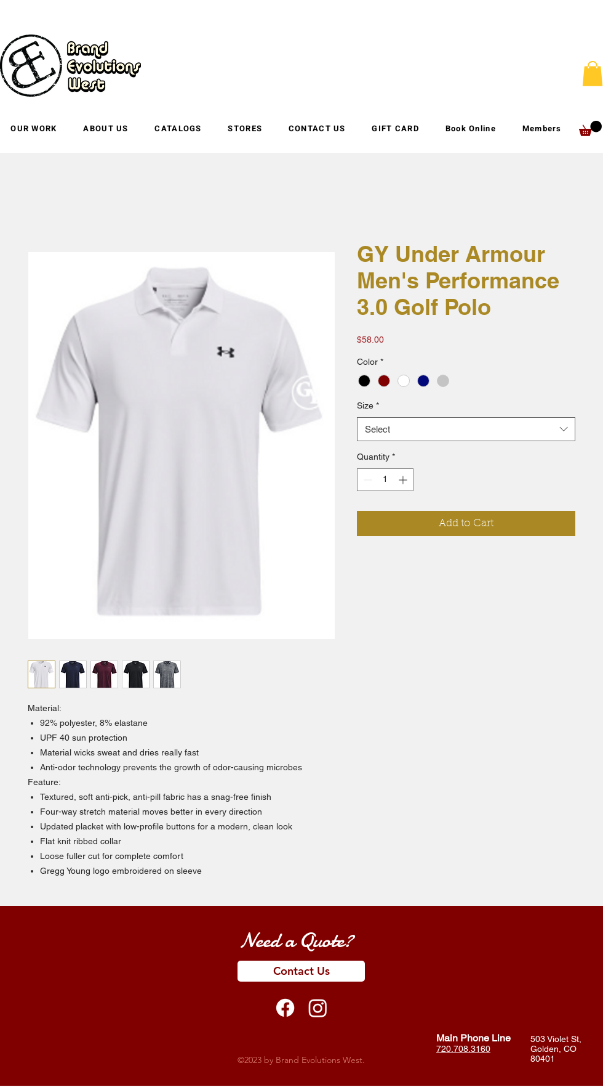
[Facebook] (285, 1008)
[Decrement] (366, 480)
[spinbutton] (385, 480)
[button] (245, 128)
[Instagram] (318, 1008)
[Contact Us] (301, 971)
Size (368, 405)
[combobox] (466, 429)
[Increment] (404, 480)
